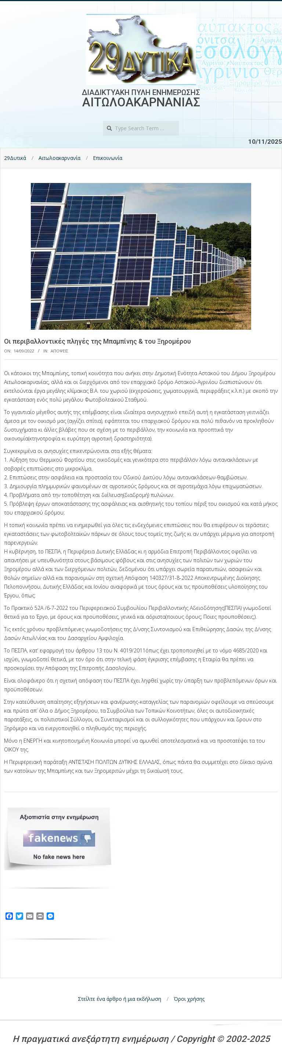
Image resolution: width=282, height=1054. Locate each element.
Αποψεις (59, 351)
